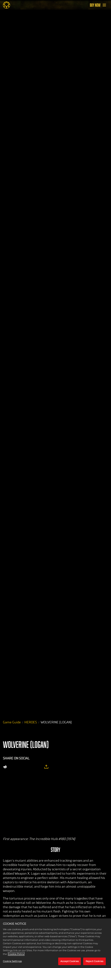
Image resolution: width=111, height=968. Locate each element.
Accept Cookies (69, 961)
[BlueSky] (37, 767)
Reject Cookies (94, 961)
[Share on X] (14, 767)
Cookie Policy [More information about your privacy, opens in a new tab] (16, 953)
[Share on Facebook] (21, 767)
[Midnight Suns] (6, 5)
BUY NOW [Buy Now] (95, 5)
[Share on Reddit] (5, 767)
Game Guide (12, 722)
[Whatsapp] (29, 767)
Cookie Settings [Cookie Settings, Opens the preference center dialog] (12, 961)
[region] (55, 943)
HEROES (30, 722)
